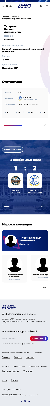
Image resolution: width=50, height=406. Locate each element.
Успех (4, 380)
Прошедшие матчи (12, 149)
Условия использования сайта (15, 352)
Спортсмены (16, 17)
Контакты (30, 357)
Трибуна (14, 380)
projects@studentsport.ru (12, 395)
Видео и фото (19, 366)
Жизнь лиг (28, 371)
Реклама (6, 357)
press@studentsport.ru (11, 389)
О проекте (37, 352)
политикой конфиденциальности (23, 344)
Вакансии (18, 357)
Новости (5, 366)
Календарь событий (38, 366)
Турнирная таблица (10, 371)
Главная (5, 17)
